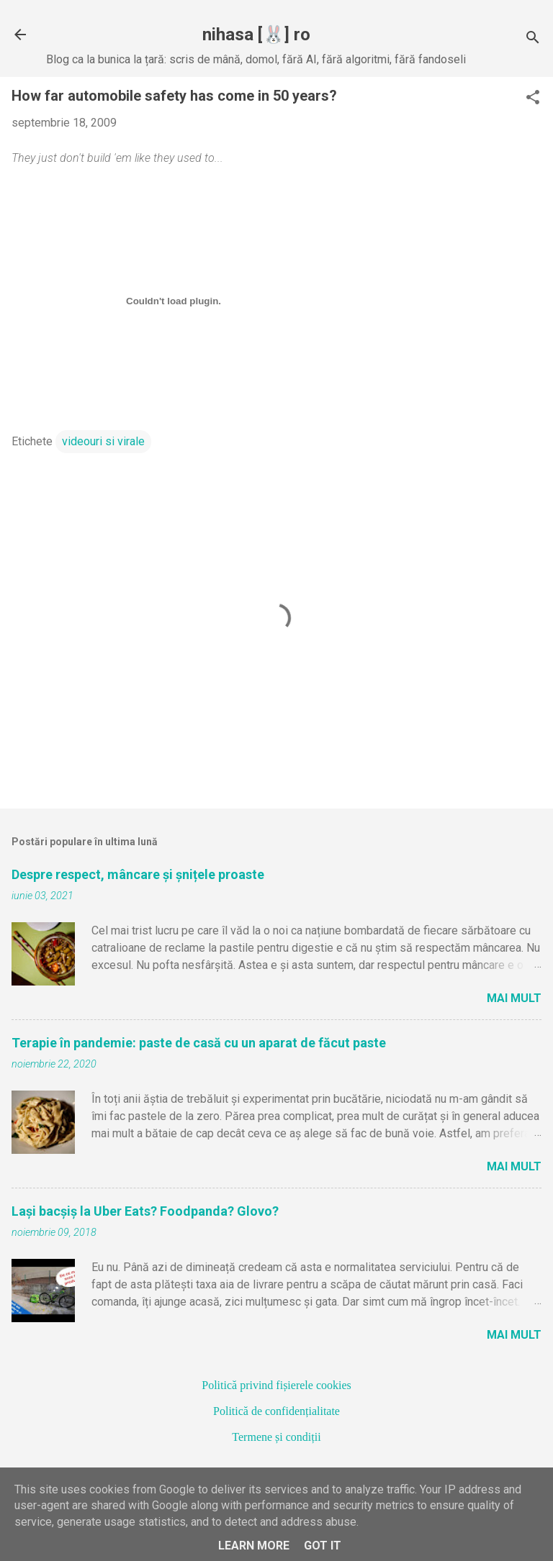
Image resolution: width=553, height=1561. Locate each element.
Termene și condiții (276, 1437)
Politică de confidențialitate (276, 1411)
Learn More (253, 1545)
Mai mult (514, 998)
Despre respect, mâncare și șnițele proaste (138, 874)
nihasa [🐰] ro (256, 34)
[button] (532, 98)
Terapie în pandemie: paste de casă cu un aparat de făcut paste (199, 1042)
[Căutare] (532, 39)
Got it (322, 1545)
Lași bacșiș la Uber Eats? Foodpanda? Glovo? (145, 1211)
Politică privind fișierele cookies (276, 1385)
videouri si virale (103, 441)
